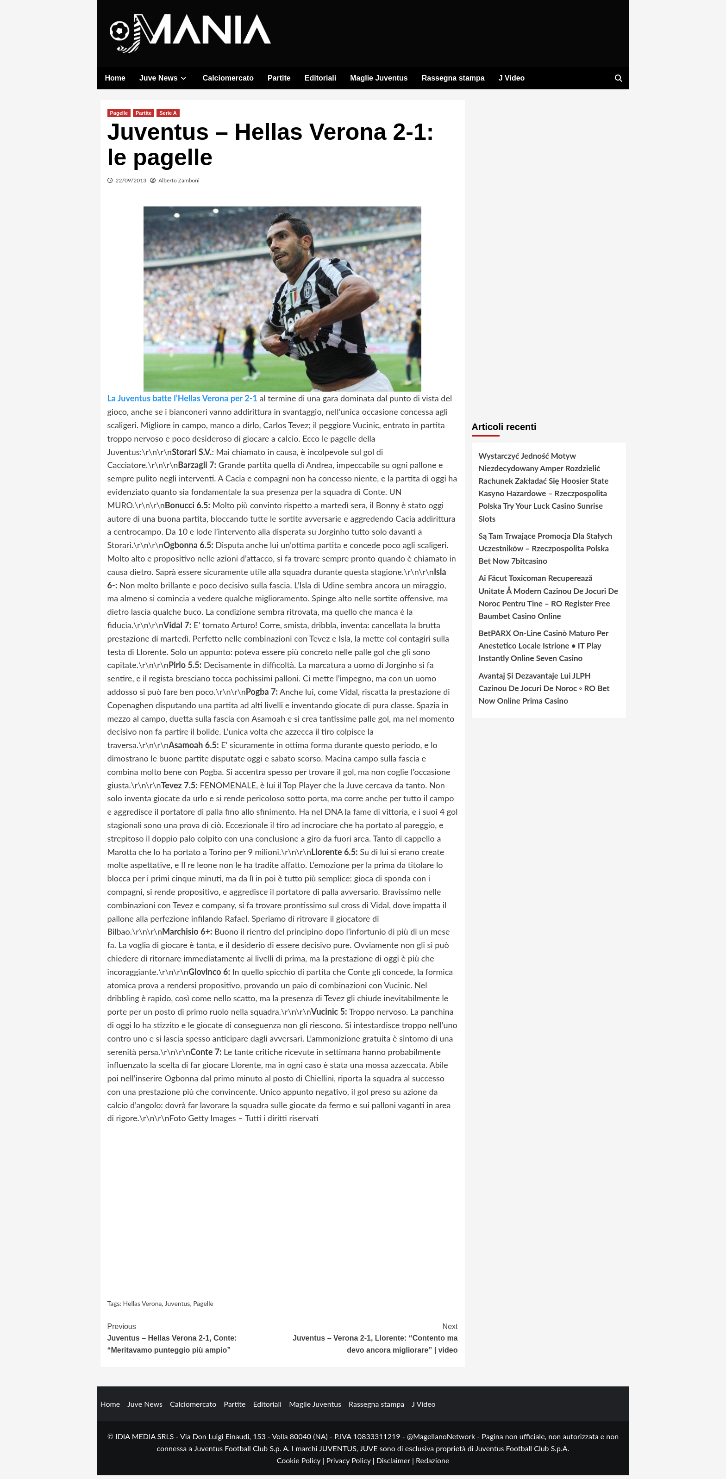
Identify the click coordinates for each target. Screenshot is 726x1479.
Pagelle (119, 116)
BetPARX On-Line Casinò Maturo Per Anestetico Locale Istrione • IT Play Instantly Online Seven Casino (543, 649)
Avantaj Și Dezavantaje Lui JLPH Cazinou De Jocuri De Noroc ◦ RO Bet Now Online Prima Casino (544, 691)
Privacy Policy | (351, 1463)
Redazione (432, 1463)
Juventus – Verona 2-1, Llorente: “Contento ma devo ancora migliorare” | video (370, 1340)
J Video (512, 78)
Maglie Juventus (378, 78)
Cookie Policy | (301, 1463)
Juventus (177, 1307)
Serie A (168, 116)
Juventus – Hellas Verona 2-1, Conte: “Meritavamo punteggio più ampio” (195, 1340)
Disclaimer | (396, 1463)
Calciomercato (228, 78)
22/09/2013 (131, 183)
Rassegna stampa (453, 78)
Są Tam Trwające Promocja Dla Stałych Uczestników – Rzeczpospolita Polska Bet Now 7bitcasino (546, 551)
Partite (279, 78)
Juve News (164, 78)
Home (115, 78)
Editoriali (320, 78)
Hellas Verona (142, 1307)
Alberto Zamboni (179, 183)
